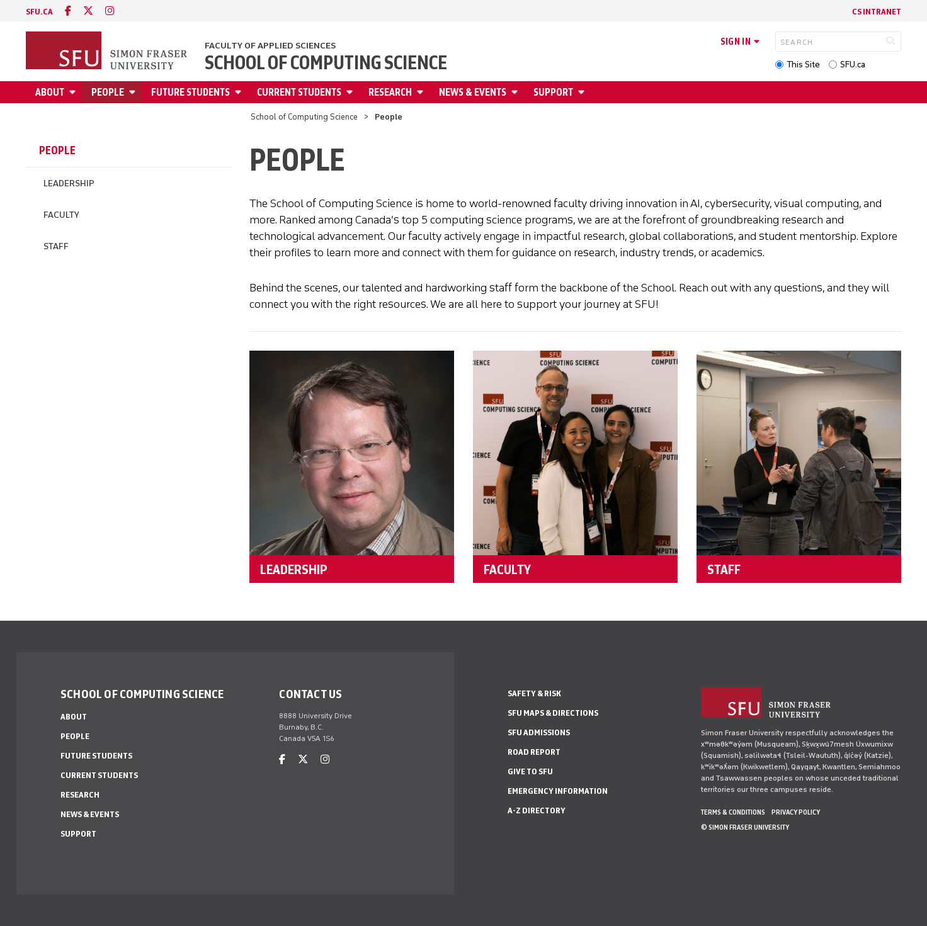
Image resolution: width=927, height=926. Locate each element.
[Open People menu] (134, 92)
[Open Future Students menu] (239, 92)
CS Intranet (876, 11)
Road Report (534, 752)
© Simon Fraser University (745, 827)
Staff (56, 246)
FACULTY (507, 569)
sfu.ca (39, 11)
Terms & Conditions (733, 812)
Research (390, 92)
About (49, 92)
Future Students (190, 92)
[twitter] (88, 11)
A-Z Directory (537, 810)
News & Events (472, 92)
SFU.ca (852, 64)
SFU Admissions (539, 732)
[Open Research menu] (421, 92)
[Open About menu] (74, 92)
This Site (803, 64)
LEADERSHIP (293, 569)
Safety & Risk (534, 693)
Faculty (61, 215)
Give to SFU (530, 771)
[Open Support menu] (583, 92)
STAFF (724, 569)
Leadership (68, 183)
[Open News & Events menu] (516, 92)
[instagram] (109, 11)
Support (553, 92)
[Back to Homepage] (108, 51)
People (107, 92)
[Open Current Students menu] (351, 92)
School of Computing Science (326, 63)
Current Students (299, 92)
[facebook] (68, 11)
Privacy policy (795, 812)
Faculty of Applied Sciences (270, 45)
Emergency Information (558, 791)
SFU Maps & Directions (553, 713)
